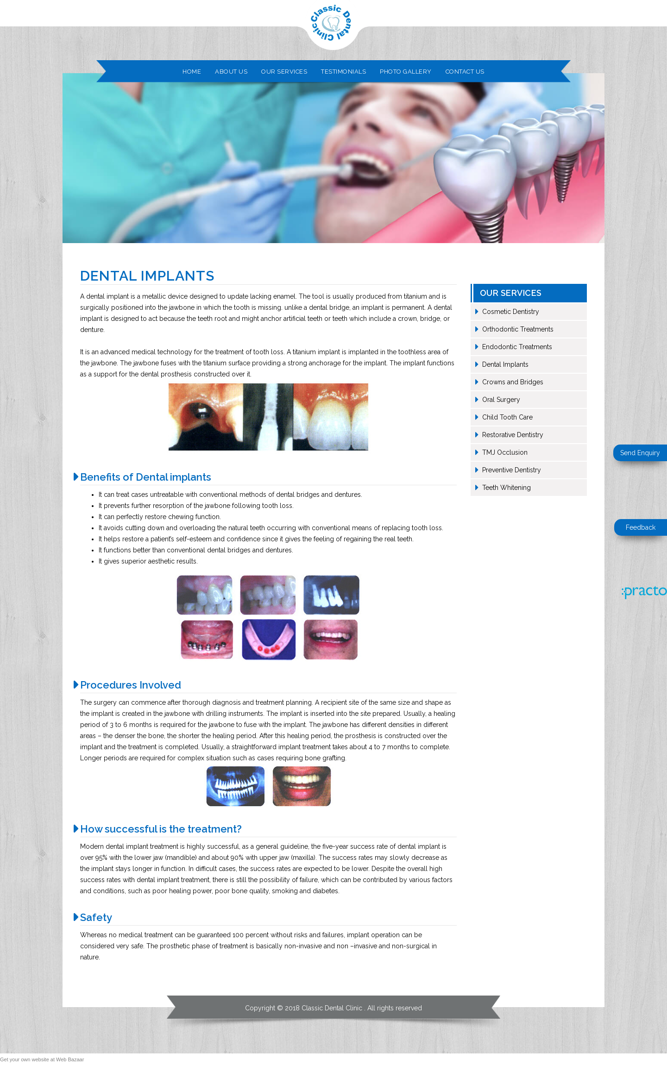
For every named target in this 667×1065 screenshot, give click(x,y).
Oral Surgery (501, 399)
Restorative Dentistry (512, 435)
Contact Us (465, 71)
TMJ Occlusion (505, 452)
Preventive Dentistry (511, 470)
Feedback (640, 527)
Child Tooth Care (507, 417)
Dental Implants (505, 364)
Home (191, 71)
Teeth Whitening (506, 487)
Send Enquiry (640, 453)
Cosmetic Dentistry (510, 311)
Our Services (284, 71)
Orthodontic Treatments (518, 329)
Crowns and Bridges (512, 382)
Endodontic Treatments (517, 347)
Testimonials (343, 71)
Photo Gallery (406, 71)
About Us (231, 71)
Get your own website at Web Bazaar (42, 1059)
